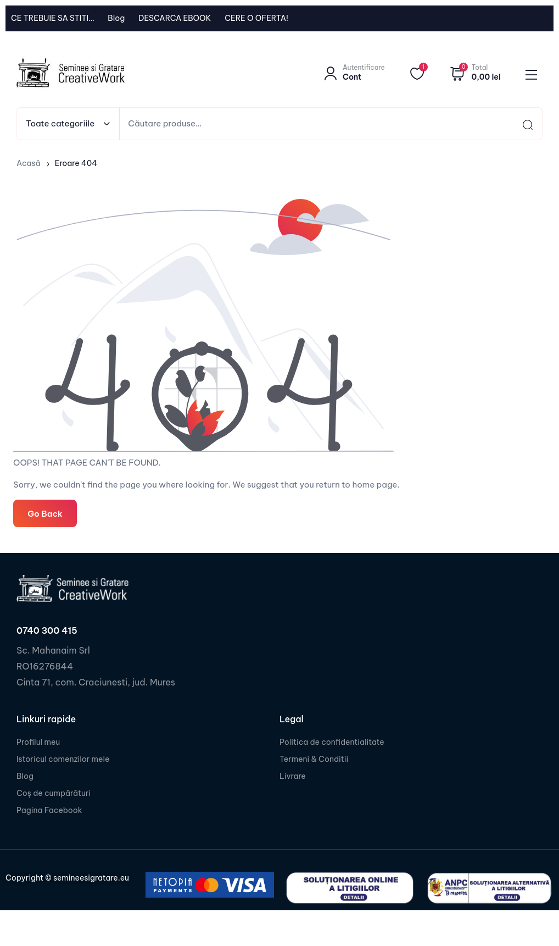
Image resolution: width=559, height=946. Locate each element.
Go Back (44, 513)
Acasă (28, 163)
